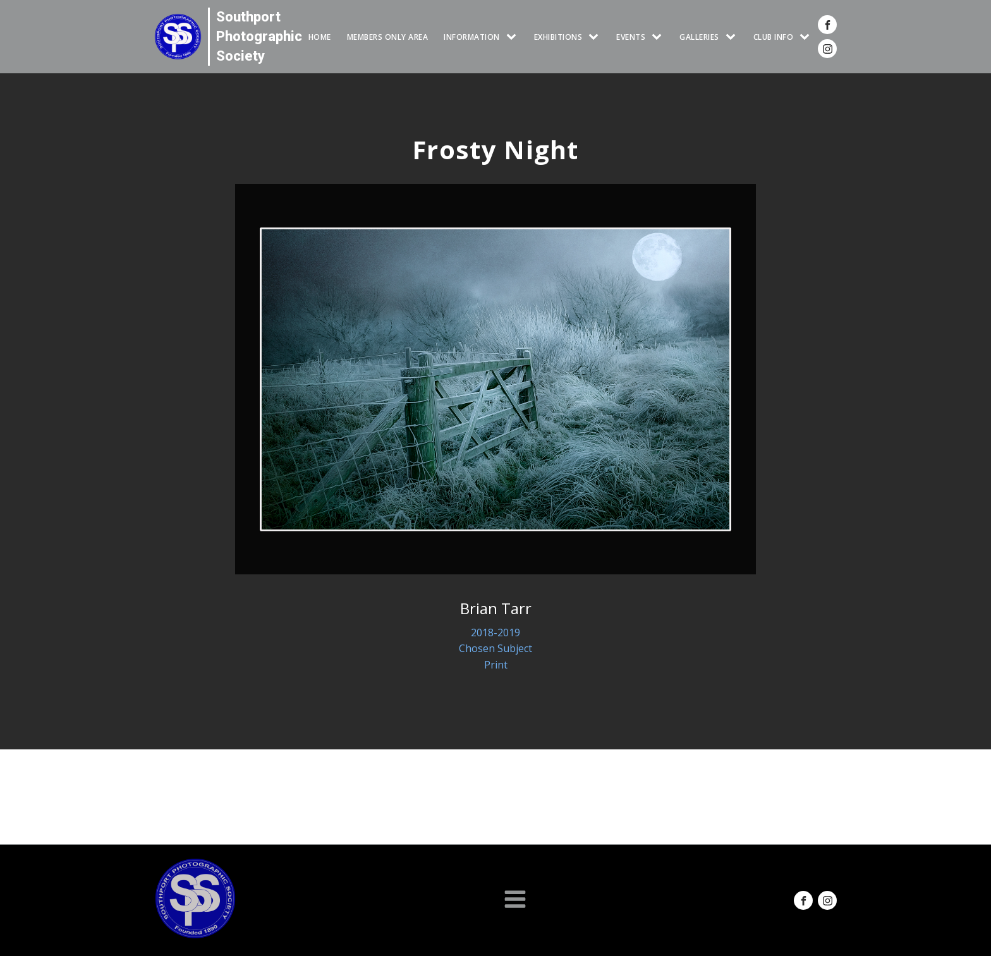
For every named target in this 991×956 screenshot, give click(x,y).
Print (496, 665)
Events (630, 37)
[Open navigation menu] (515, 900)
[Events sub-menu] (659, 37)
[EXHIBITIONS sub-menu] (596, 37)
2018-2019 (495, 632)
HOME (319, 37)
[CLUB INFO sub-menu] (807, 37)
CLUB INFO (773, 37)
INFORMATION (472, 37)
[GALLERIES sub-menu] (733, 37)
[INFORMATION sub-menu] (513, 37)
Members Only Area (388, 37)
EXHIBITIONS (558, 37)
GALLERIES (699, 37)
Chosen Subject (495, 648)
